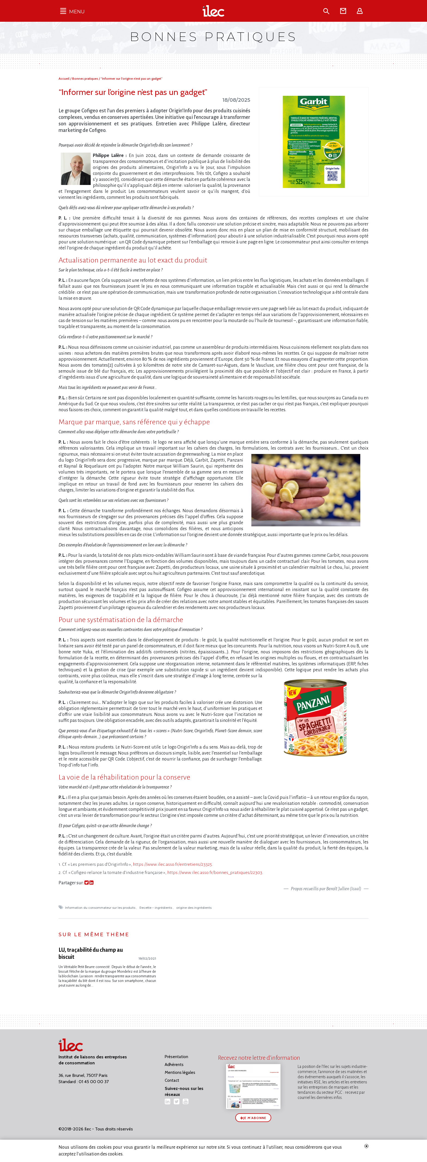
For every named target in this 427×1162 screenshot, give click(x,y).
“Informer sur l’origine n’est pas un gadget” (132, 78)
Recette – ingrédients (156, 908)
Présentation (176, 1056)
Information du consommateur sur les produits (100, 908)
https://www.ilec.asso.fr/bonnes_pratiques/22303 (214, 872)
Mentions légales (180, 1072)
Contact (172, 1080)
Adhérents (174, 1064)
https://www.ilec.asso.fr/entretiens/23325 (172, 864)
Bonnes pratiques (85, 78)
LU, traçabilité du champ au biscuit (91, 953)
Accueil (64, 78)
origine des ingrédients (194, 908)
